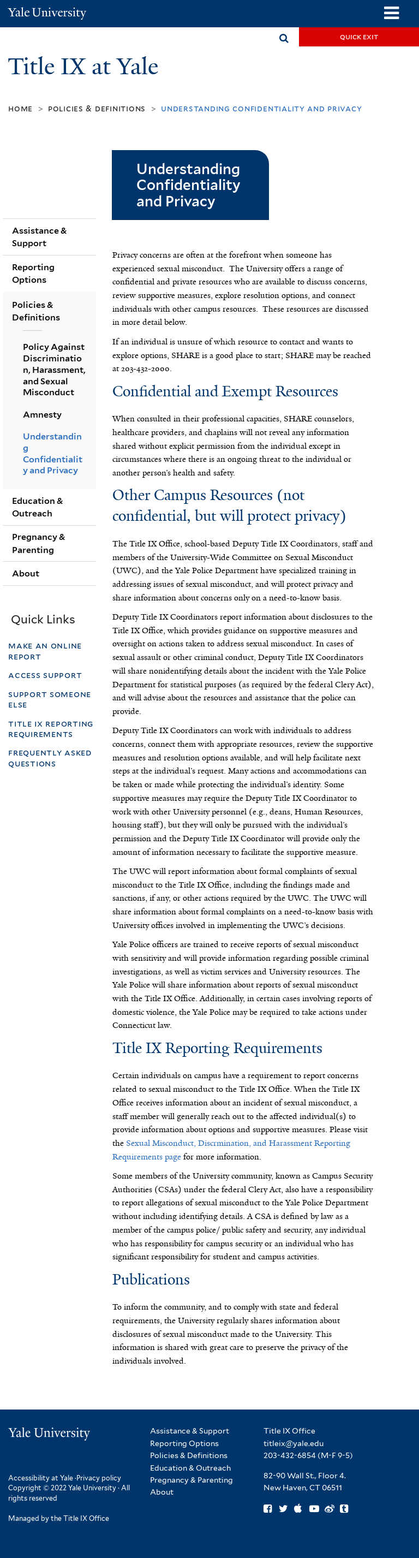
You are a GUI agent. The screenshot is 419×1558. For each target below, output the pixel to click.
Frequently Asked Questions (50, 757)
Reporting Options (33, 273)
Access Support (46, 675)
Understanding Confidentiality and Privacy (52, 453)
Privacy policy (98, 1478)
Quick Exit (359, 36)
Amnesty (42, 414)
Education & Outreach (37, 507)
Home (20, 108)
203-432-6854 (290, 1455)
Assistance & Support (39, 236)
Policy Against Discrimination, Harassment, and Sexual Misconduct (54, 370)
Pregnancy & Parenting (38, 543)
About (25, 573)
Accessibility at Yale (40, 1478)
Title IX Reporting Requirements (50, 728)
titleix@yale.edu (294, 1443)
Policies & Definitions (97, 108)
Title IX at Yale (86, 66)
